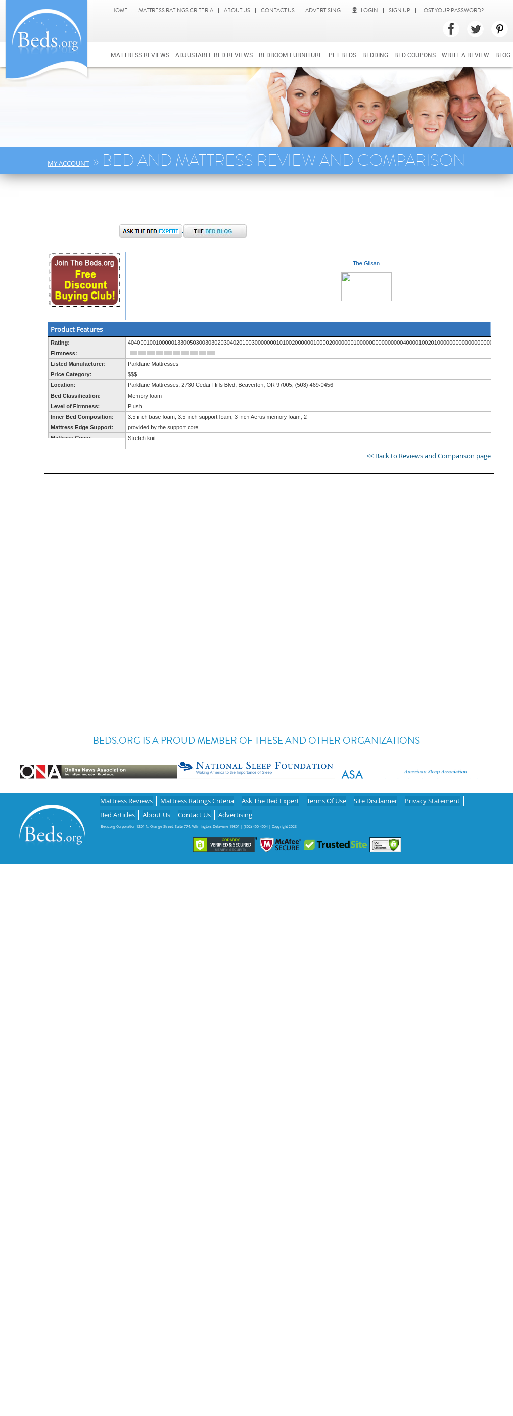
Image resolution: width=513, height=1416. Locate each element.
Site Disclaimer (375, 799)
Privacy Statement (432, 799)
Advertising (323, 10)
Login (364, 10)
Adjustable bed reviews (214, 55)
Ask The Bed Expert (270, 799)
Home (119, 10)
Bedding (375, 55)
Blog (502, 55)
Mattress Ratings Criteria (175, 10)
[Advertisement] (182, 204)
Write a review (465, 55)
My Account (68, 163)
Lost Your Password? (452, 10)
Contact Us (278, 10)
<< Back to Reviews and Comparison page (428, 455)
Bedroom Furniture (290, 55)
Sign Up (399, 10)
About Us (237, 10)
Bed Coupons (415, 55)
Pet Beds (342, 55)
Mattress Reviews (140, 55)
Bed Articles (117, 809)
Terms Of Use (326, 799)
